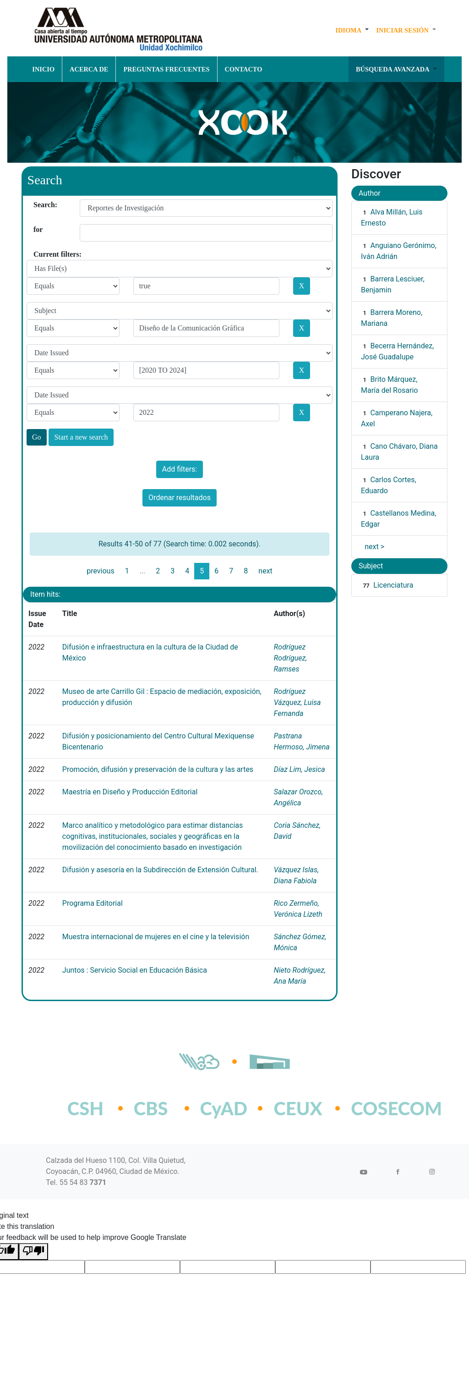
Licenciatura (393, 585)
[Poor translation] (33, 1251)
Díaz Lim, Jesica (299, 769)
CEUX (297, 1108)
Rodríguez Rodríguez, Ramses (290, 658)
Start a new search (81, 437)
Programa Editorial (92, 903)
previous (100, 571)
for (36, 229)
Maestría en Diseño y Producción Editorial (129, 791)
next (265, 571)
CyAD (224, 1108)
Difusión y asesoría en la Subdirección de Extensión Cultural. (160, 869)
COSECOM (376, 1108)
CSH (85, 1108)
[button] (352, 30)
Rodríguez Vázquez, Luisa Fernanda (297, 702)
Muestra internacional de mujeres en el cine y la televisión (155, 936)
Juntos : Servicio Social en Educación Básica (134, 970)
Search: (36, 205)
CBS (151, 1108)
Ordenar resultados (179, 497)
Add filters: (179, 469)
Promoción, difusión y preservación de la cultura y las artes (157, 769)
